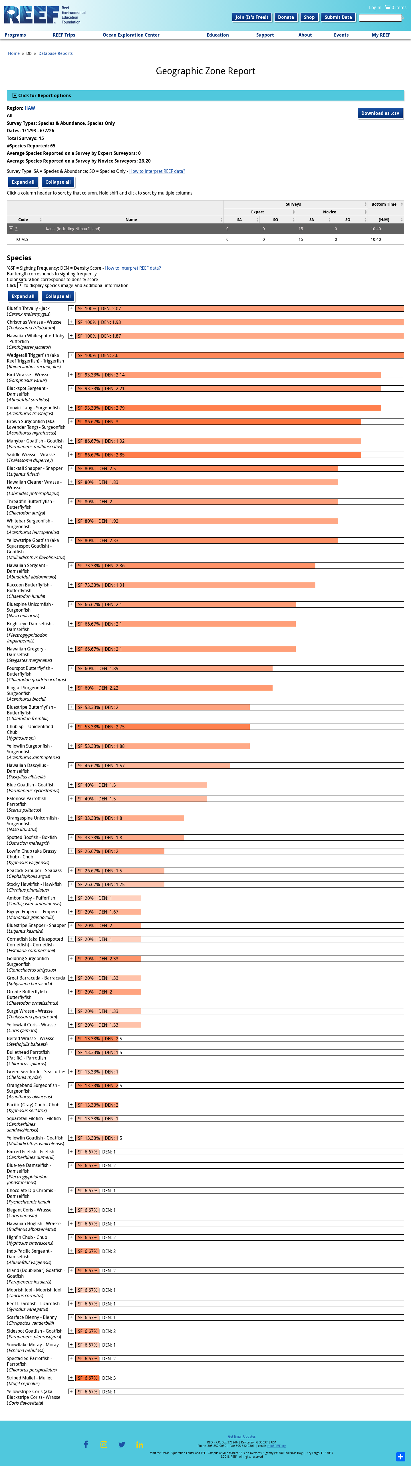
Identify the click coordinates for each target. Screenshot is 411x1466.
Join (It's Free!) (252, 17)
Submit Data (338, 17)
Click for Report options (44, 95)
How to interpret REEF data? (157, 171)
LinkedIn (139, 1448)
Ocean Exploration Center (131, 35)
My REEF (381, 35)
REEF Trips (64, 35)
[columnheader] (295, 204)
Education (218, 35)
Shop (309, 17)
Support (265, 35)
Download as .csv (380, 113)
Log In (375, 7)
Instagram (104, 1448)
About (305, 35)
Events (341, 35)
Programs (15, 35)
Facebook (86, 1448)
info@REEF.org (276, 1446)
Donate (286, 17)
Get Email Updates (241, 1436)
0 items (399, 7)
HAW (30, 108)
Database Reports (56, 53)
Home (14, 53)
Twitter (122, 1448)
